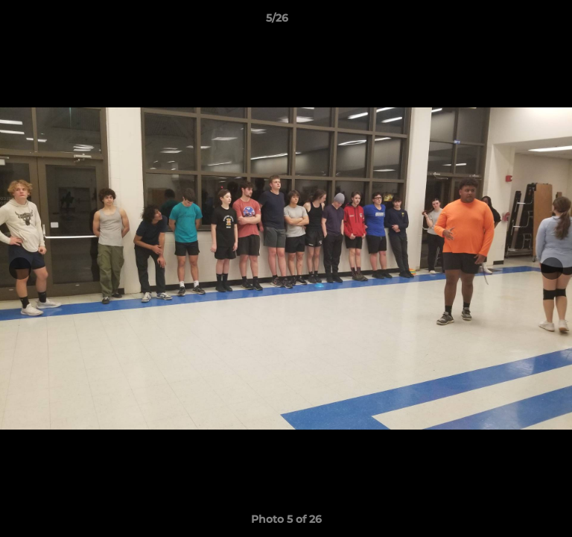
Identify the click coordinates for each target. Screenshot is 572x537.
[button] (518, 21)
